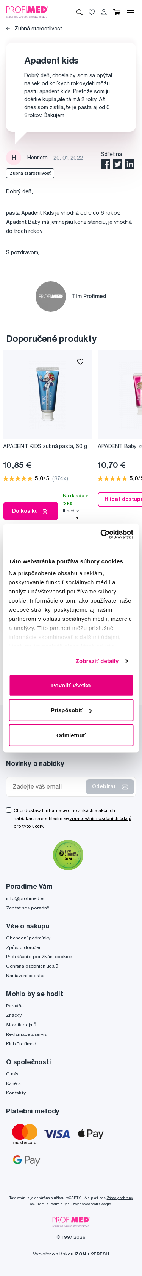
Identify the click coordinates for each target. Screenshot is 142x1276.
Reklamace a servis (26, 1034)
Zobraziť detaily (97, 661)
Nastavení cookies (25, 975)
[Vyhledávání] (79, 12)
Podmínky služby (64, 1204)
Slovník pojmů (21, 1024)
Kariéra (13, 1083)
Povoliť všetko (71, 685)
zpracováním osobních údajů (100, 818)
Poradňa (15, 1005)
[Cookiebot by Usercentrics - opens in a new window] (101, 534)
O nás (12, 1073)
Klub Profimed (21, 1043)
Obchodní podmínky (28, 937)
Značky (14, 1015)
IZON (80, 1253)
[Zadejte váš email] (47, 786)
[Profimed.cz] (27, 11)
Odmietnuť (71, 735)
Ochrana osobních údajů (32, 965)
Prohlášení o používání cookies (39, 956)
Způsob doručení (24, 947)
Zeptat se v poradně (27, 907)
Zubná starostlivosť (34, 28)
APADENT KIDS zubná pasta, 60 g (45, 446)
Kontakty (16, 1092)
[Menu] (130, 12)
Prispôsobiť (71, 710)
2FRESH (100, 1253)
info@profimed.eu (26, 898)
